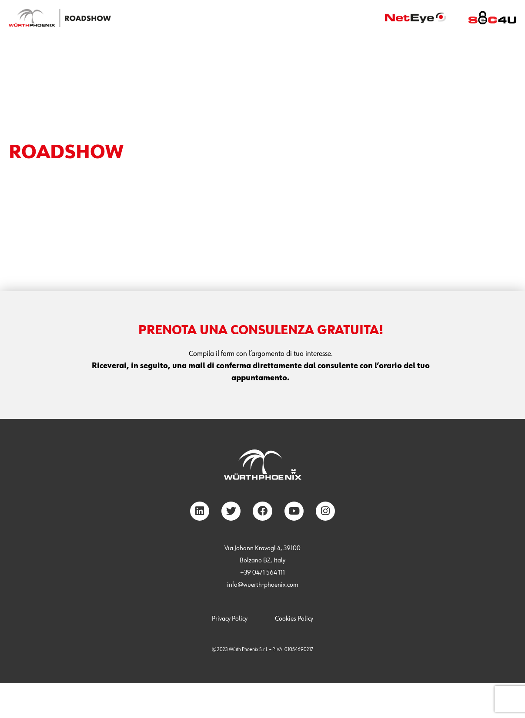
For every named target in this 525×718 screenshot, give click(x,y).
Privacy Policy (229, 618)
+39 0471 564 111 (262, 572)
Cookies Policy (294, 618)
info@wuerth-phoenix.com (262, 585)
